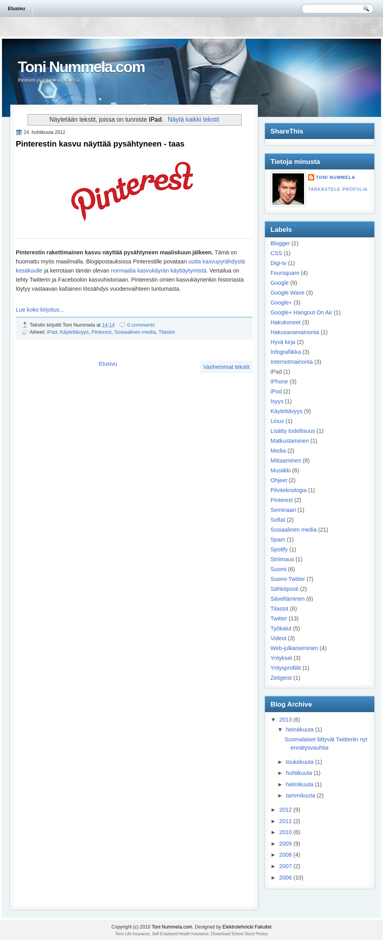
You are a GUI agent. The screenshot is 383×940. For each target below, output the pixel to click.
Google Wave (287, 293)
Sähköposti (284, 589)
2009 (285, 843)
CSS (276, 253)
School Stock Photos (249, 934)
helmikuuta (299, 784)
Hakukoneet (285, 322)
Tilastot (167, 332)
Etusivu (16, 8)
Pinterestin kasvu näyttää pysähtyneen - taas (100, 143)
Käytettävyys (74, 332)
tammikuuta (300, 795)
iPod (276, 391)
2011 (285, 821)
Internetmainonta (291, 362)
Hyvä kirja (282, 342)
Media (278, 450)
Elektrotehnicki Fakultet (247, 927)
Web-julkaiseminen (294, 648)
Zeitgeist (281, 678)
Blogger (280, 243)
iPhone (279, 381)
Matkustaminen (289, 441)
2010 (285, 832)
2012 (285, 810)
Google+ (281, 302)
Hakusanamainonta (294, 332)
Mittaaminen (285, 460)
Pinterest (102, 332)
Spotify (279, 549)
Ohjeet (278, 480)
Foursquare (284, 273)
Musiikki (280, 470)
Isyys (276, 401)
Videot (278, 638)
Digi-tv (278, 263)
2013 (285, 719)
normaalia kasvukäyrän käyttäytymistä (159, 270)
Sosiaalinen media (135, 332)
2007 (285, 866)
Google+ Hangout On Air (301, 312)
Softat (277, 520)
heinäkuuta (300, 729)
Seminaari (283, 510)
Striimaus (282, 559)
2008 (285, 855)
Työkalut (280, 628)
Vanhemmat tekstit (226, 367)
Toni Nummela (335, 177)
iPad (52, 332)
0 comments (141, 325)
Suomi (278, 569)
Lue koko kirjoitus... (40, 309)
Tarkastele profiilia (338, 189)
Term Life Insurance (132, 934)
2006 (285, 877)
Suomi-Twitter (287, 579)
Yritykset (281, 658)
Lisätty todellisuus (292, 431)
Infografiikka (285, 352)
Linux (277, 421)
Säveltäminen (287, 599)
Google (279, 283)
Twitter (278, 618)
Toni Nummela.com (81, 66)
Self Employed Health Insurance (180, 934)
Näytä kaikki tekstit (193, 119)
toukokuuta (300, 762)
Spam (277, 539)
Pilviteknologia (288, 490)
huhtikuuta (299, 773)
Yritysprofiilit (285, 668)
